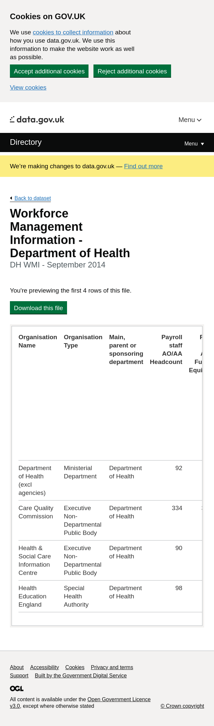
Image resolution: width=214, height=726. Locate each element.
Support (19, 675)
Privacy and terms (112, 667)
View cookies (28, 87)
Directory (26, 142)
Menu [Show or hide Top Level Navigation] (192, 143)
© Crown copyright (182, 706)
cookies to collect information (73, 32)
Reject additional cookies (132, 71)
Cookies (75, 667)
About (17, 667)
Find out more (143, 166)
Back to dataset (33, 198)
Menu (187, 119)
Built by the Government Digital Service (81, 675)
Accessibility (44, 667)
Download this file (38, 307)
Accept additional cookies (49, 71)
